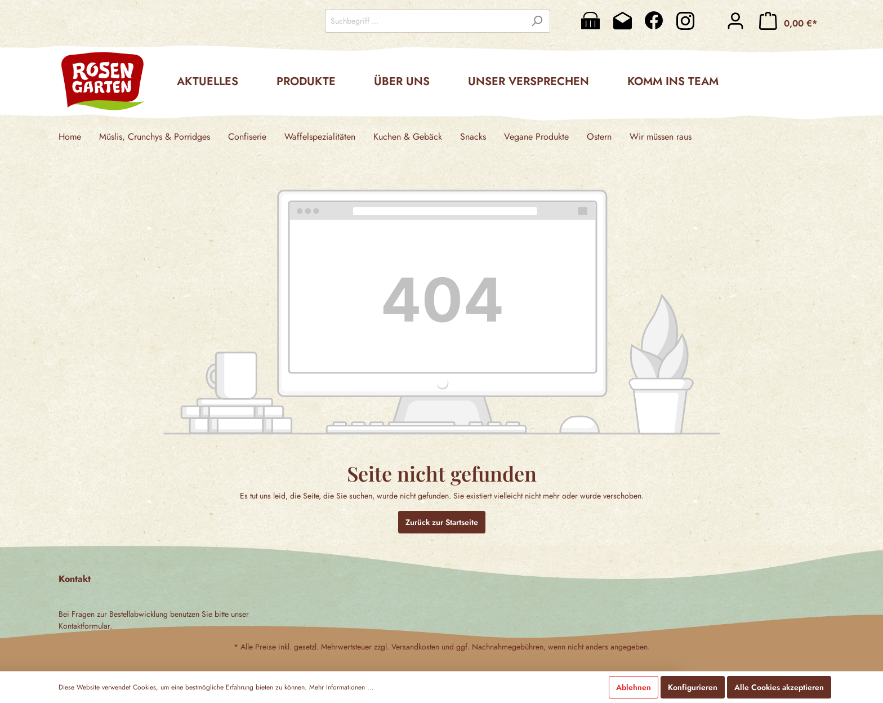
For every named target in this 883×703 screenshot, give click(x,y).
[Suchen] (537, 21)
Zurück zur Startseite (441, 522)
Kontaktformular (84, 625)
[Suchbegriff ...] (424, 21)
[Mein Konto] (735, 21)
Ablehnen (633, 687)
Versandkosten (415, 646)
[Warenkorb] (788, 21)
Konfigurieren (692, 687)
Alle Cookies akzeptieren (779, 687)
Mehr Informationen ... (341, 687)
